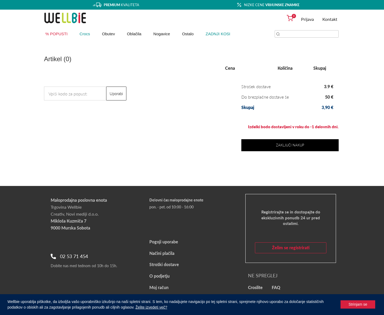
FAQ (276, 287)
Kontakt (329, 19)
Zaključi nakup (290, 145)
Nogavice (161, 34)
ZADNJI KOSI (218, 34)
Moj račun (159, 287)
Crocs (84, 34)
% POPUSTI (56, 34)
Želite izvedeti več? (151, 307)
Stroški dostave (164, 264)
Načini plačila (161, 253)
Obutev (108, 34)
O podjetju (159, 275)
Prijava (307, 19)
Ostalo (188, 34)
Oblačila (134, 34)
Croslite (255, 287)
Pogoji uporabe (163, 241)
